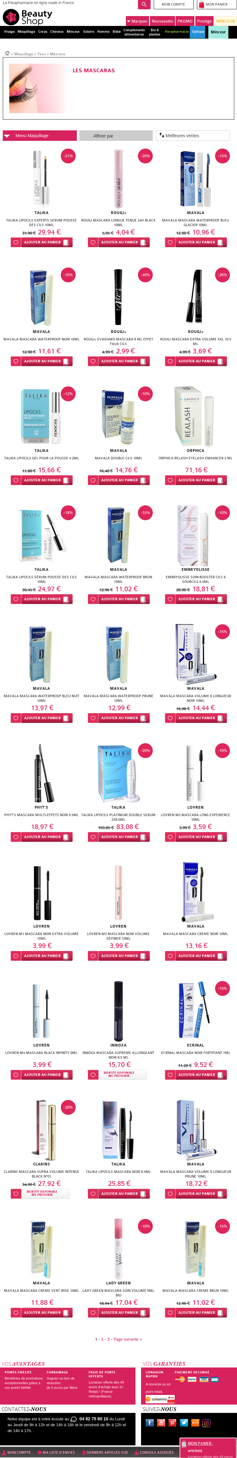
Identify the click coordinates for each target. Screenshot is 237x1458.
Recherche (144, 4)
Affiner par (103, 135)
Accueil (7, 52)
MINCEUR (225, 21)
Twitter (185, 1423)
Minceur (218, 32)
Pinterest (173, 1423)
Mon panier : (200, 1443)
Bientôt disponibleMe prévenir (119, 1074)
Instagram (207, 1423)
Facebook (151, 1423)
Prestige (204, 21)
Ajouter (42, 242)
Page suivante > (128, 1339)
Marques (137, 21)
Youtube (162, 1423)
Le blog (196, 1423)
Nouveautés (162, 21)
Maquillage (23, 54)
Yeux (41, 54)
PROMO (185, 21)
